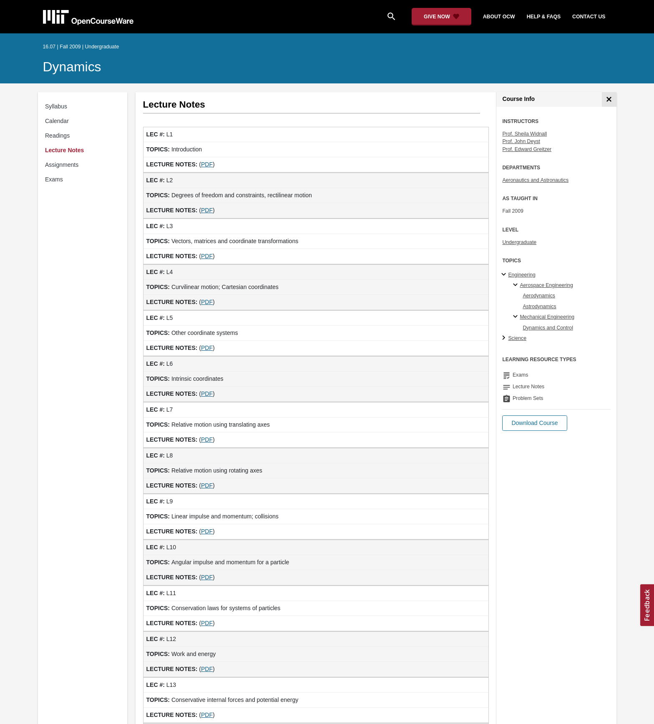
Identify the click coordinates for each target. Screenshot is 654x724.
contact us (588, 17)
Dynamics (72, 66)
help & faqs (544, 17)
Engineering (521, 275)
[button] (534, 423)
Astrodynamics (539, 306)
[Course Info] (609, 99)
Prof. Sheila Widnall (524, 134)
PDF (207, 164)
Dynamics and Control (548, 328)
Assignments (61, 164)
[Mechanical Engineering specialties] (516, 317)
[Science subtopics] (505, 338)
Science (517, 338)
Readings (57, 135)
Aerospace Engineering (546, 285)
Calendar (57, 121)
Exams (54, 179)
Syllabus (56, 106)
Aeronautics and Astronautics (535, 180)
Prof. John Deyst (521, 141)
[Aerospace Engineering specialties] (516, 285)
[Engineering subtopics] (505, 274)
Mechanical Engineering (547, 317)
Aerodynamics (539, 296)
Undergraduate (519, 242)
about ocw (499, 17)
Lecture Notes (64, 150)
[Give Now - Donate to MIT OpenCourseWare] (441, 16)
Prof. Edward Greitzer (526, 149)
